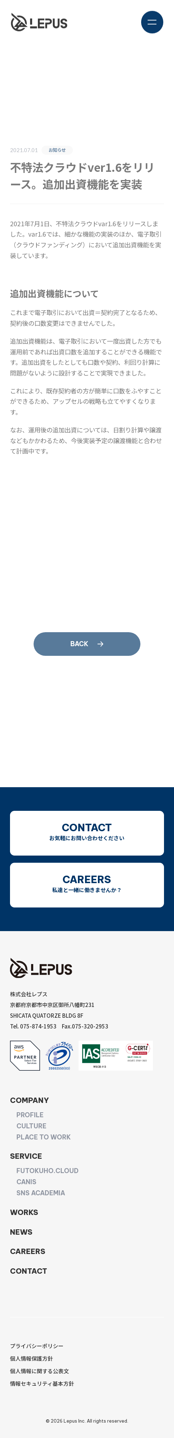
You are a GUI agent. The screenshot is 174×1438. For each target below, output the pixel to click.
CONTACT (28, 1271)
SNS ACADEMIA (40, 1193)
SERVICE (26, 1156)
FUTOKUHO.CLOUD (47, 1171)
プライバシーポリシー (37, 1346)
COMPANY (29, 1100)
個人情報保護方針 (31, 1358)
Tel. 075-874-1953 (33, 1026)
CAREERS (27, 1251)
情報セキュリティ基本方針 (42, 1383)
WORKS (24, 1212)
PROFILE (30, 1115)
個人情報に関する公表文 (39, 1371)
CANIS (26, 1182)
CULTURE (31, 1126)
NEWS (21, 1232)
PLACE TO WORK (43, 1137)
